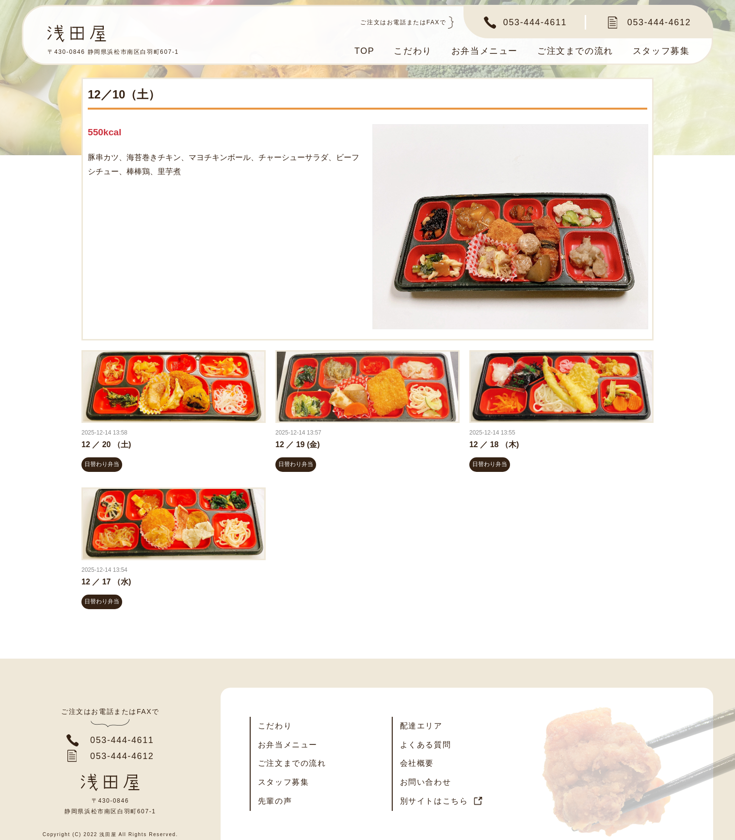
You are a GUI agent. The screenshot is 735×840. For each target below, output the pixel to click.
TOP (364, 51)
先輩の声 (275, 801)
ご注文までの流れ (575, 51)
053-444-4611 (535, 22)
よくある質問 (425, 745)
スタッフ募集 (661, 51)
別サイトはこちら (434, 801)
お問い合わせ (425, 782)
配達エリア (421, 726)
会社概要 (417, 763)
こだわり (412, 51)
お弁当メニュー (484, 51)
